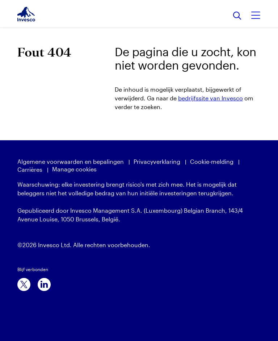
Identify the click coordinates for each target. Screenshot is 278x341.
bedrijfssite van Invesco (210, 98)
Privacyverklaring (157, 161)
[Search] (237, 16)
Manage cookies (74, 169)
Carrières (29, 169)
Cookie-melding (211, 161)
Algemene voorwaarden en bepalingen (70, 161)
